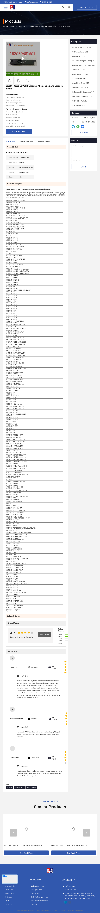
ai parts (9, 787)
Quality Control (9, 893)
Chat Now (83, 132)
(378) (78, 70)
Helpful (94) (24, 766)
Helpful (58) (24, 676)
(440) (83, 65)
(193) (80, 74)
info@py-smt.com (31, 2)
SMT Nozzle (35, 904)
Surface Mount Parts (37, 886)
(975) (81, 47)
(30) (79, 105)
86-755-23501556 (46, 2)
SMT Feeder (35, 893)
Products (11, 26)
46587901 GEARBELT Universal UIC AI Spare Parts (23, 845)
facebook (69, 902)
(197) (83, 61)
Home (5, 26)
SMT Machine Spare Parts (39, 900)
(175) (80, 83)
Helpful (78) (24, 727)
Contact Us (8, 897)
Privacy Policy (9, 904)
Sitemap (7, 900)
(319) (79, 79)
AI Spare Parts (20, 26)
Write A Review (44, 634)
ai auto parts (19, 787)
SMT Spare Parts (36, 890)
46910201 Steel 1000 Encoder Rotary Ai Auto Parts (69, 845)
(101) (80, 87)
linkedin (65, 902)
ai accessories (31, 787)
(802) (80, 52)
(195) (78, 56)
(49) (83, 92)
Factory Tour (9, 890)
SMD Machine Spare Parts (39, 897)
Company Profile (10, 886)
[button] (13, 833)
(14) (80, 101)
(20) (82, 96)
